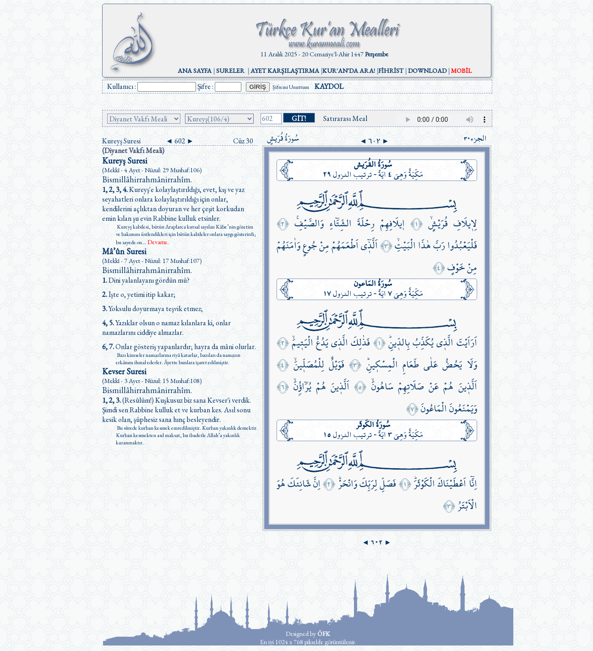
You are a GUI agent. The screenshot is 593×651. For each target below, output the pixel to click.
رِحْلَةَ (366, 223)
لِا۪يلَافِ (465, 223)
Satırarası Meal (345, 118)
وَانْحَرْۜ (347, 483)
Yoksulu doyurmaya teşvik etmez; (152, 308)
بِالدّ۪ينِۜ (399, 342)
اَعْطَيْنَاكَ (451, 483)
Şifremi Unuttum (290, 87)
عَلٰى (431, 364)
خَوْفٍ (456, 267)
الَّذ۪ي (444, 342)
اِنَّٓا (473, 483)
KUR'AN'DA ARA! (348, 70)
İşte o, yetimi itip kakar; (138, 294)
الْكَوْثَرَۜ (424, 483)
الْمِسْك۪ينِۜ (382, 364)
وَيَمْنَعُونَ (463, 408)
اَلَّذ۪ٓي (369, 245)
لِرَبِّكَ (368, 483)
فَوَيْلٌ (336, 364)
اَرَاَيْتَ (467, 342)
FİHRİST (390, 70)
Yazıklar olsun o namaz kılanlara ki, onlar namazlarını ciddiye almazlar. (166, 327)
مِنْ (324, 245)
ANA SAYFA (195, 70)
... (155, 242)
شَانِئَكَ (299, 483)
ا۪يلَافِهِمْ (392, 223)
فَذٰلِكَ (360, 342)
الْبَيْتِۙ (405, 245)
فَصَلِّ (388, 483)
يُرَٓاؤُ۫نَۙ (302, 386)
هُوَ (281, 483)
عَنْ (434, 386)
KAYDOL (329, 86)
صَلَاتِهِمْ (411, 386)
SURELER (230, 70)
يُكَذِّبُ (423, 342)
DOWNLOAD (427, 70)
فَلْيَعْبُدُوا (462, 245)
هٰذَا (424, 245)
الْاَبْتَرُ (467, 505)
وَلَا (472, 364)
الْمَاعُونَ (434, 408)
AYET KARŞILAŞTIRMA (284, 70)
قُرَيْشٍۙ (438, 223)
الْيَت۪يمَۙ (302, 342)
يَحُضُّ (452, 364)
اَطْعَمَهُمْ (345, 245)
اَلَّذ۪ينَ (467, 386)
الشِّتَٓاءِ (340, 223)
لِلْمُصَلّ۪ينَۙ (309, 364)
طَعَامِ (411, 364)
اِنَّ (317, 483)
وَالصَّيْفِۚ (309, 223)
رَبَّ (439, 245)
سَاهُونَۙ (382, 386)
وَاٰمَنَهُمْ (288, 245)
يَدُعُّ (322, 342)
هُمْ (448, 386)
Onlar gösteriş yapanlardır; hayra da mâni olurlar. (179, 346)
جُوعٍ (310, 245)
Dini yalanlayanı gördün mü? (146, 280)
